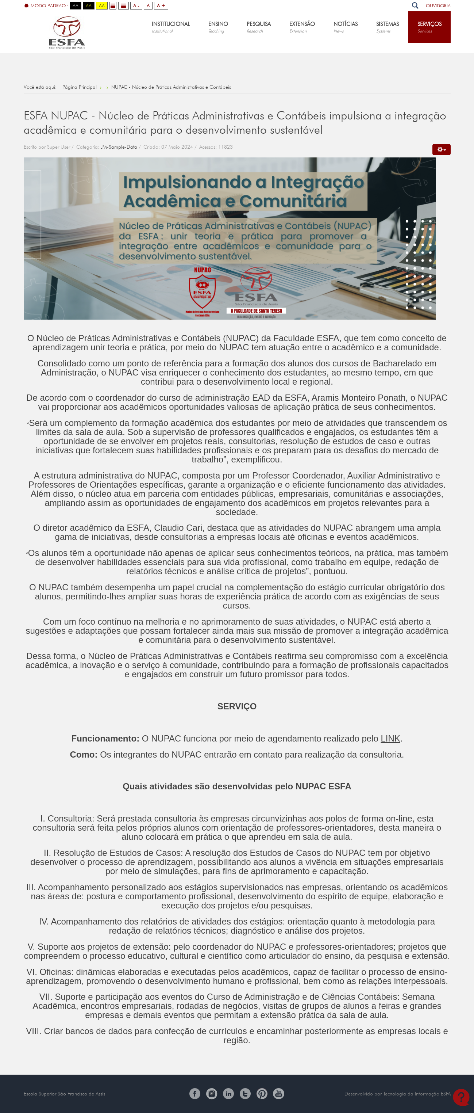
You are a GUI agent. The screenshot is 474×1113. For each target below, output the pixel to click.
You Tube (279, 1093)
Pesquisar (415, 5)
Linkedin (228, 1093)
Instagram (211, 1093)
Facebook (195, 1093)
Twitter (245, 1093)
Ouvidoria (438, 5)
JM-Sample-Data (119, 147)
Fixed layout (112, 5)
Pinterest (262, 1093)
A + (161, 5)
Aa (75, 5)
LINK (390, 738)
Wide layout (123, 5)
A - (136, 5)
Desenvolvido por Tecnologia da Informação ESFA (397, 1094)
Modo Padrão (45, 5)
